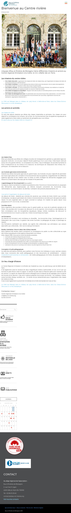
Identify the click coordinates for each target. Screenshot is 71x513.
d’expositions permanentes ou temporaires (14, 255)
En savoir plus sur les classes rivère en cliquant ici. (16, 120)
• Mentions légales (38, 507)
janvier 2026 (8, 403)
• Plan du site (29, 507)
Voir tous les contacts (11, 499)
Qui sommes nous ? (10, 507)
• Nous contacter (20, 507)
